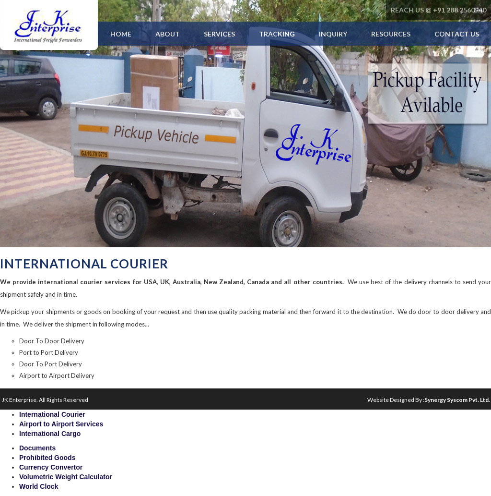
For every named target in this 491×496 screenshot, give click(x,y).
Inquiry (333, 34)
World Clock (38, 486)
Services (219, 34)
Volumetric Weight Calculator (65, 477)
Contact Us (456, 34)
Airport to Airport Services (61, 424)
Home (120, 34)
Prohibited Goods (47, 457)
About (167, 34)
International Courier (52, 414)
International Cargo (50, 433)
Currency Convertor (50, 467)
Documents (37, 448)
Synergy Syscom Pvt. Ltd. (457, 399)
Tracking (277, 34)
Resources (390, 34)
